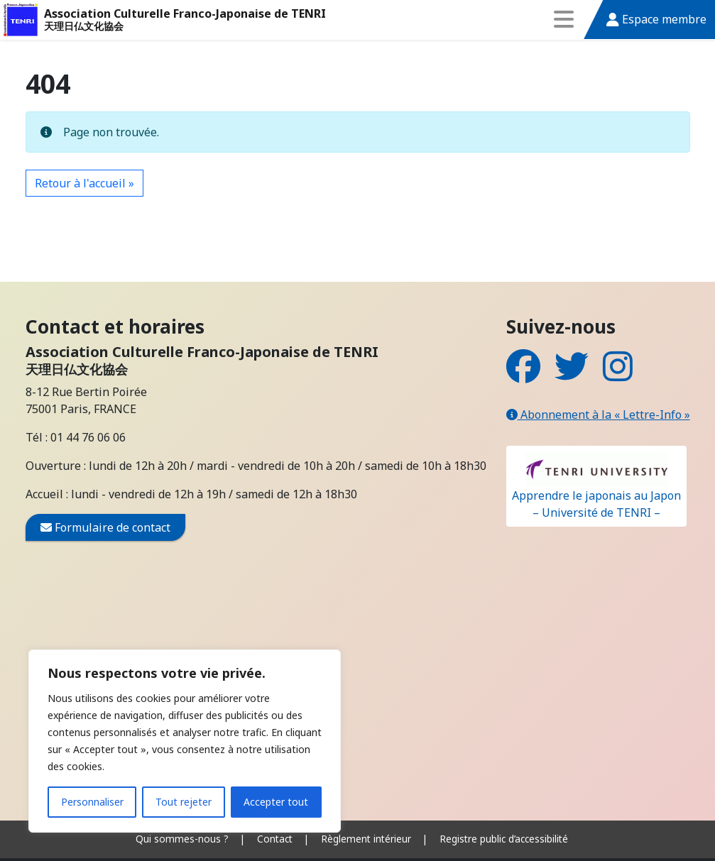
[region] (184, 741)
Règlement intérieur (366, 838)
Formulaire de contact (105, 527)
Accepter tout (276, 801)
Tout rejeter (183, 801)
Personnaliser (92, 801)
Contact (275, 838)
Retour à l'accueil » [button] (84, 183)
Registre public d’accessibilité (504, 838)
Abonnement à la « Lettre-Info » (598, 414)
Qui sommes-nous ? (182, 838)
